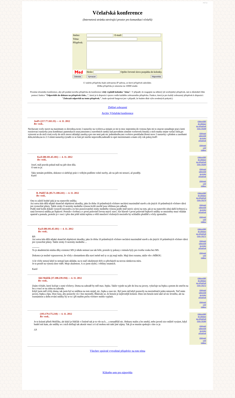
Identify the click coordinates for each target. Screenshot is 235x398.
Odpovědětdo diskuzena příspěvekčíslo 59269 (201, 166)
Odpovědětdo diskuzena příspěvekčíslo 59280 (201, 323)
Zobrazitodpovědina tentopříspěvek (202, 142)
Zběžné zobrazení (117, 112)
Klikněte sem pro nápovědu (117, 377)
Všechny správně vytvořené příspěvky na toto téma (117, 356)
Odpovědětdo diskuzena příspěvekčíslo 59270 (201, 202)
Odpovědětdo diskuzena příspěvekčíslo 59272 (201, 287)
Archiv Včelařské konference (117, 118)
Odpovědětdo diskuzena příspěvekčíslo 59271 (201, 238)
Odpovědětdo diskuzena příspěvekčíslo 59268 (201, 130)
